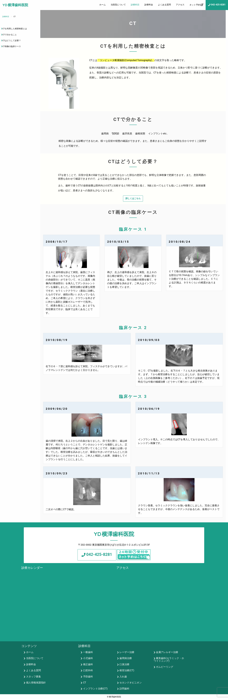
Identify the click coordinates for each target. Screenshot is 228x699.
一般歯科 (88, 652)
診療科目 (135, 4)
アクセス (180, 4)
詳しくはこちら (133, 198)
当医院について (118, 4)
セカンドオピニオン (130, 682)
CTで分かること (9, 34)
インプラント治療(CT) (95, 688)
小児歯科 (88, 658)
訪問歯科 (124, 688)
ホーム (102, 4)
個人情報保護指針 (36, 682)
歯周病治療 (125, 658)
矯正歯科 (88, 664)
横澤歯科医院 (18, 5)
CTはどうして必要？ (11, 40)
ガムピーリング (164, 666)
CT (84, 682)
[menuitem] (102, 5)
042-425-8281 (218, 4)
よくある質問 (164, 4)
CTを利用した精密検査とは (14, 28)
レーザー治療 (126, 652)
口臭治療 (124, 664)
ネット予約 (194, 5)
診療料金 (148, 4)
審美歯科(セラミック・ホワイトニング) (169, 659)
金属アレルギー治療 (167, 652)
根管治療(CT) (126, 670)
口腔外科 (88, 670)
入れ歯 (123, 676)
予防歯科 (88, 676)
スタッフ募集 (33, 676)
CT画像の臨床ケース (11, 46)
